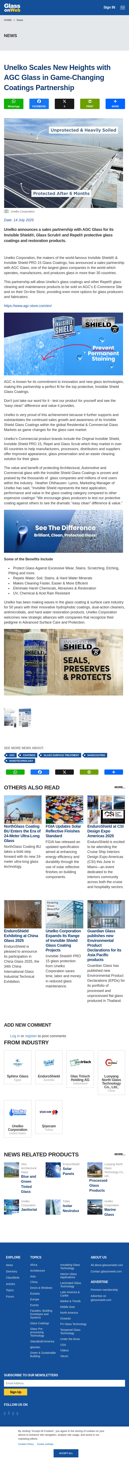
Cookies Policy (26, 1444)
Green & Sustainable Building (43, 1354)
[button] (17, 717)
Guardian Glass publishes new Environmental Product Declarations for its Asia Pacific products (104, 945)
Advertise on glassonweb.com (101, 1298)
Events (34, 1305)
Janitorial (29, 1210)
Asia (33, 1276)
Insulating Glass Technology (70, 1266)
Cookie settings (45, 1444)
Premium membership (104, 1289)
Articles (10, 1284)
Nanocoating (96, 755)
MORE (115, 103)
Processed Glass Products (98, 1185)
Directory (11, 1271)
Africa (33, 1264)
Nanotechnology (21, 761)
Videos (64, 1350)
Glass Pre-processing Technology (37, 1332)
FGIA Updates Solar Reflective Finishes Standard (63, 831)
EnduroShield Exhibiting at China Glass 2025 (21, 936)
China (34, 1282)
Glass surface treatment (61, 755)
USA (63, 1344)
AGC (12, 755)
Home (8, 20)
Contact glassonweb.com (106, 1271)
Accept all (66, 1453)
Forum (10, 1296)
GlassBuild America (42, 1341)
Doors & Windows (41, 1287)
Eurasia (34, 1293)
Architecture (37, 1270)
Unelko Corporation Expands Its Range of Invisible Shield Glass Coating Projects (63, 940)
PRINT (89, 103)
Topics (10, 1290)
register (31, 1036)
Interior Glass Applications (68, 1275)
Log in (15, 1036)
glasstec (35, 1347)
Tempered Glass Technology (70, 1331)
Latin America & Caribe (70, 1294)
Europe (34, 1299)
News (20, 20)
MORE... (120, 787)
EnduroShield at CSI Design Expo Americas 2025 (105, 831)
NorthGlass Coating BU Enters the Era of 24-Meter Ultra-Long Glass (22, 833)
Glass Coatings (39, 1323)
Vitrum (64, 1356)
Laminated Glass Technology (70, 1284)
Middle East (67, 1306)
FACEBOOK (39, 103)
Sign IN (109, 7)
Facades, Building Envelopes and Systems (41, 1314)
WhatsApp (13, 103)
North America (69, 1312)
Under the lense (70, 1339)
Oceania (65, 1318)
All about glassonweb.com (107, 1265)
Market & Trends (70, 1301)
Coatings (29, 755)
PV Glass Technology (73, 1324)
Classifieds (12, 1277)
